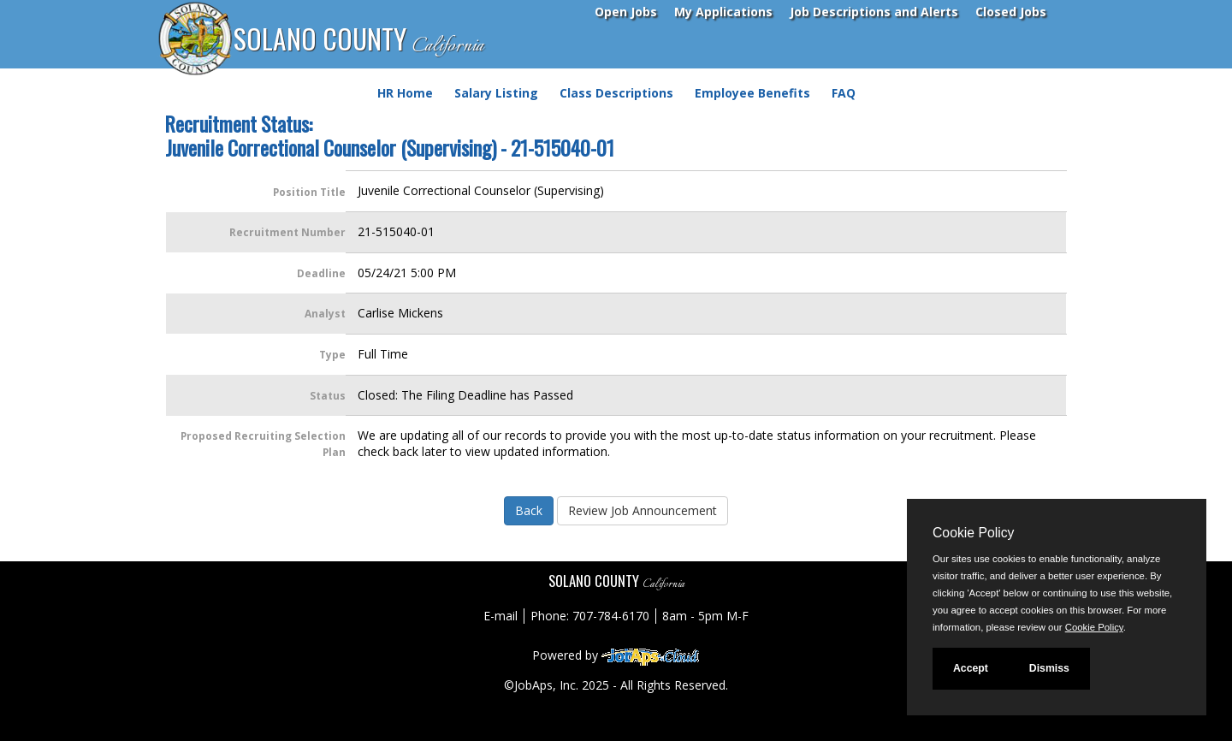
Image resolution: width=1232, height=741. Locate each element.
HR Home (405, 93)
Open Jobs (626, 11)
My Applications (723, 11)
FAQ (844, 93)
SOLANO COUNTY (358, 40)
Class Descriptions (616, 93)
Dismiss (1049, 668)
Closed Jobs (1010, 11)
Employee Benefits (752, 93)
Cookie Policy (973, 532)
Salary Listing (496, 93)
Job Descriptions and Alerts (874, 11)
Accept (970, 668)
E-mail (500, 616)
